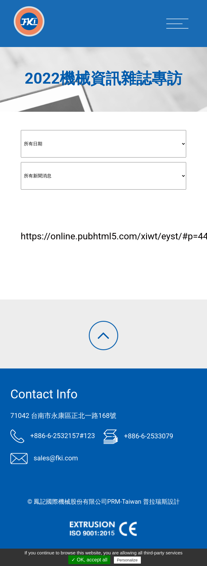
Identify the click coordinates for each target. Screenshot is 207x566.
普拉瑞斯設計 (161, 501)
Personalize (127, 560)
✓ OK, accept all (89, 559)
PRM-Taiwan (124, 501)
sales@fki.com (44, 458)
